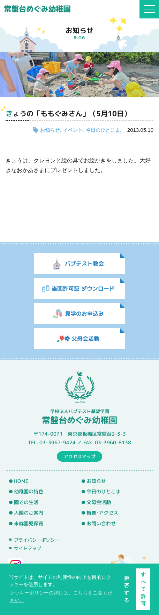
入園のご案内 (28, 512)
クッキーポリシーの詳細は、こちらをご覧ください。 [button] (61, 596)
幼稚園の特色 (28, 491)
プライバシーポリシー (36, 540)
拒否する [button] (126, 589)
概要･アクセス (102, 512)
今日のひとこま (103, 130)
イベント (73, 130)
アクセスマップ (80, 456)
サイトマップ (27, 548)
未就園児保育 (28, 523)
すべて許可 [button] (143, 589)
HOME (21, 480)
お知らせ (50, 130)
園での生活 (26, 502)
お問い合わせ (101, 523)
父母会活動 (98, 502)
